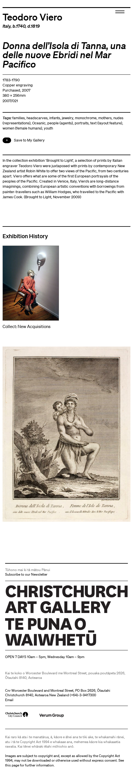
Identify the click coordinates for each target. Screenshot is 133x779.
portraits (82, 123)
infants (54, 118)
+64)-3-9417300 (83, 695)
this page (12, 765)
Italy (7, 26)
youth (48, 128)
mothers (105, 118)
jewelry (67, 118)
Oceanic (39, 123)
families (18, 118)
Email (9, 699)
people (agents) (60, 123)
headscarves (37, 118)
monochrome (86, 118)
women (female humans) (22, 128)
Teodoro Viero (32, 17)
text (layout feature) (106, 123)
